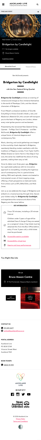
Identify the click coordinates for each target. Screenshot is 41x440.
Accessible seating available (18, 236)
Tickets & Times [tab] (31, 67)
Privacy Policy (20, 419)
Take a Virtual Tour (30, 297)
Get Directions (11, 297)
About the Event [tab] (10, 66)
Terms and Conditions (20, 421)
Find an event (20, 11)
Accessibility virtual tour (16, 241)
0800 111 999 (9, 365)
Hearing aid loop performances (19, 245)
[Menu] (3, 4)
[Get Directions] (11, 298)
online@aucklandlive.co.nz (14, 331)
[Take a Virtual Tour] (30, 298)
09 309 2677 (9, 328)
